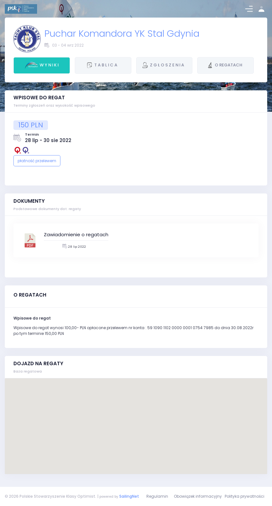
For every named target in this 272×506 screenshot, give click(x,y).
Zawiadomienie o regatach (76, 234)
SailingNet (129, 496)
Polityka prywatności (244, 496)
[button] (136, 420)
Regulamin (157, 496)
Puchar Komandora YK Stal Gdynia (121, 33)
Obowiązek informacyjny (198, 496)
